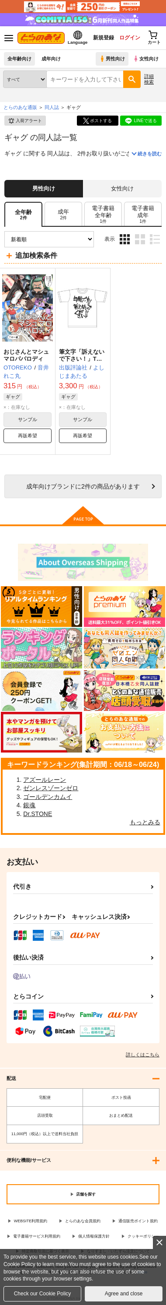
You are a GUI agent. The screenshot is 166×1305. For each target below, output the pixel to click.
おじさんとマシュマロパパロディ (26, 355)
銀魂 (29, 805)
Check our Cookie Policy (42, 1294)
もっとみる (145, 822)
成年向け (51, 58)
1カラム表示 (155, 239)
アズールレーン (44, 779)
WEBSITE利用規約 (31, 1221)
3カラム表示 (124, 239)
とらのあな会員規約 (82, 1221)
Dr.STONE (37, 813)
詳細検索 (149, 79)
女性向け (146, 59)
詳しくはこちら (142, 1054)
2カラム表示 (140, 239)
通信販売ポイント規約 (138, 1221)
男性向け (112, 59)
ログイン (129, 38)
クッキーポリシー (143, 1236)
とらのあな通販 (20, 107)
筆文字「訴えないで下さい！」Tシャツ (81, 359)
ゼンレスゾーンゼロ (50, 787)
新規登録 (103, 38)
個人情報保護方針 (94, 1236)
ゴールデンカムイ (47, 796)
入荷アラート (25, 120)
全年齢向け (19, 58)
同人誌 (52, 107)
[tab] (63, 214)
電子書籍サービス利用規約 (36, 1236)
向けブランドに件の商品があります (83, 486)
